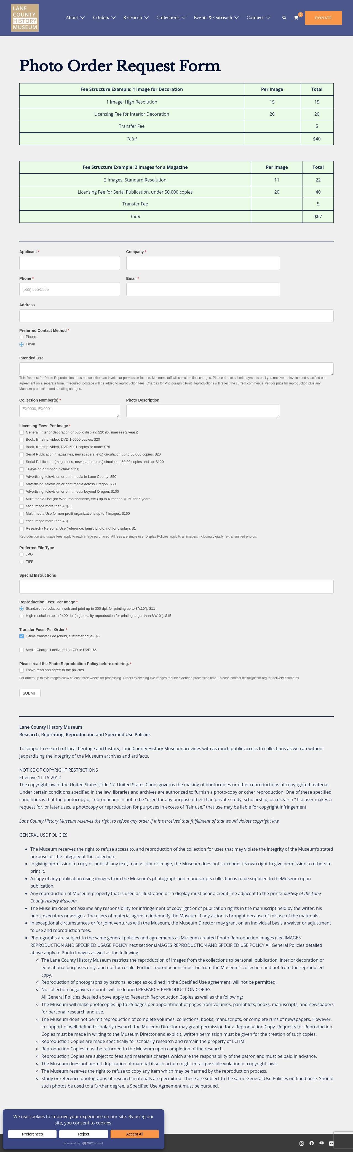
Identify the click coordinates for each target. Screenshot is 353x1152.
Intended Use (31, 358)
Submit (30, 693)
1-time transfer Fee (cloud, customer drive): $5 (59, 636)
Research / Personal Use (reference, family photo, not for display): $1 (77, 528)
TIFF (26, 562)
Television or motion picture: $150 (49, 469)
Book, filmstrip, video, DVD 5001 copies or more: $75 (64, 447)
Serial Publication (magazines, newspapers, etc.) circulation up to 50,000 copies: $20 (90, 454)
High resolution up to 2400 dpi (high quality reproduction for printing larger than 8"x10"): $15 (95, 616)
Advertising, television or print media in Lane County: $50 (67, 477)
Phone (26, 278)
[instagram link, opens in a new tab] (301, 1143)
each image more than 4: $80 (46, 506)
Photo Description (143, 400)
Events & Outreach (213, 17)
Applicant (29, 252)
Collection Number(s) (40, 400)
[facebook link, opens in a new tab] (311, 1143)
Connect (255, 17)
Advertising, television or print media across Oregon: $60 (67, 484)
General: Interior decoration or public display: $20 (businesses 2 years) (78, 432)
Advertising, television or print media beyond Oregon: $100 (69, 491)
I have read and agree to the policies (51, 670)
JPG (26, 554)
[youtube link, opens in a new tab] (321, 1143)
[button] (284, 18)
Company (136, 252)
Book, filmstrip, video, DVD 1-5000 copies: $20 (59, 439)
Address (27, 305)
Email (132, 278)
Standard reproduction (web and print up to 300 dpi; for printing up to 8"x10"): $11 (87, 608)
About (72, 17)
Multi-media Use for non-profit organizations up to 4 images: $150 (74, 513)
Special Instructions (37, 575)
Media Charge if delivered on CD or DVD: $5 (58, 650)
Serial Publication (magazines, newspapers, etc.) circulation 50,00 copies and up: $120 (91, 462)
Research (132, 17)
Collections (168, 17)
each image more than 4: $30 (46, 521)
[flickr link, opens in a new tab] (331, 1143)
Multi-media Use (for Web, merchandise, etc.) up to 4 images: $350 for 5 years (84, 499)
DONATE (323, 17)
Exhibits (100, 17)
